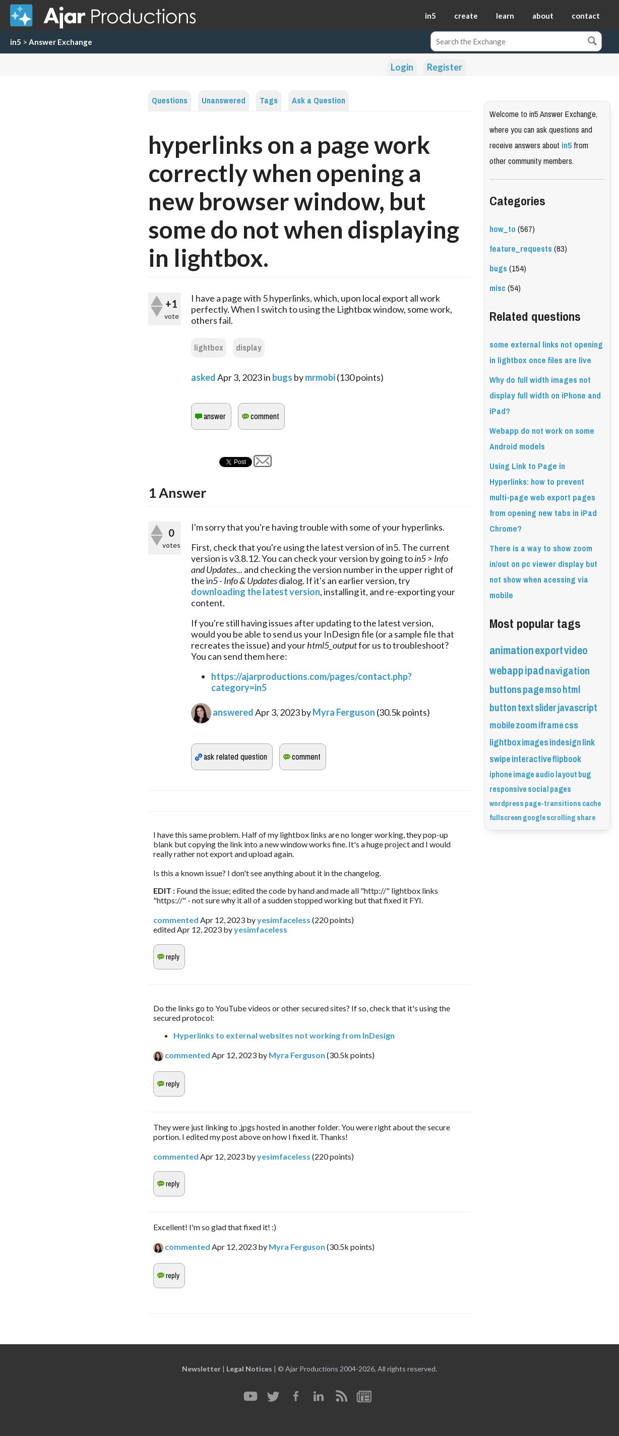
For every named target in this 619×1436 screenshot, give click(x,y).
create (466, 15)
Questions (170, 100)
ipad (534, 670)
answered (233, 712)
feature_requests (520, 249)
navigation (567, 671)
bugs (282, 377)
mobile (502, 725)
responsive (508, 789)
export (549, 650)
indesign (565, 742)
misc (497, 288)
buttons (505, 689)
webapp (506, 670)
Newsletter (201, 1368)
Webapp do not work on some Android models (541, 438)
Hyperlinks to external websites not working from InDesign (284, 1035)
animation (511, 650)
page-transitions (553, 803)
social (538, 789)
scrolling (561, 818)
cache (591, 803)
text (526, 708)
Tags (269, 100)
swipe (500, 759)
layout (566, 774)
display (249, 348)
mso (553, 690)
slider (545, 708)
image (523, 774)
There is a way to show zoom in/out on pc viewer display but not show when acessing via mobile (543, 572)
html (571, 690)
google (534, 818)
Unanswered (223, 100)
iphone (500, 774)
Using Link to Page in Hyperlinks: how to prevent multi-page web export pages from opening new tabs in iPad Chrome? (543, 497)
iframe (551, 725)
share (586, 818)
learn (505, 15)
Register (444, 67)
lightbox (208, 348)
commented (176, 920)
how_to (502, 229)
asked (203, 377)
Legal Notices (249, 1368)
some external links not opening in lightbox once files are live (546, 352)
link (588, 742)
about (542, 15)
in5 (430, 15)
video (576, 650)
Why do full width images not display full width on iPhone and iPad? (545, 395)
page (533, 689)
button (503, 708)
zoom (526, 725)
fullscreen (505, 818)
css (571, 725)
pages (560, 789)
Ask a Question (318, 100)
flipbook (566, 759)
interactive (531, 759)
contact (586, 15)
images (535, 742)
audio (544, 774)
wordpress (506, 803)
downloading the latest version (255, 591)
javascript (577, 708)
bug (584, 774)
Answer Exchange (60, 41)
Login (402, 67)
